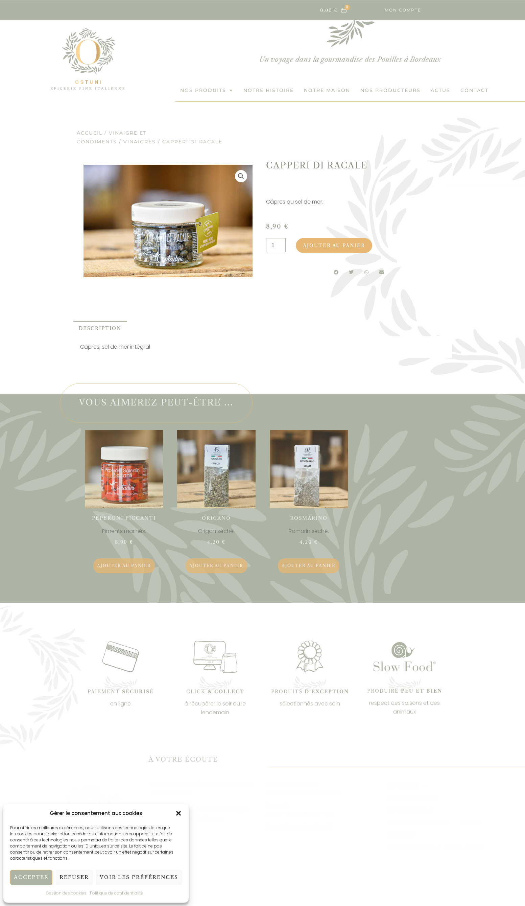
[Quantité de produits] (276, 245)
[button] (178, 813)
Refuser (74, 877)
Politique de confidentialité (116, 893)
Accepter (31, 877)
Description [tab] (100, 328)
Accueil (89, 133)
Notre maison (327, 90)
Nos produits (206, 90)
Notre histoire (268, 90)
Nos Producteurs (390, 90)
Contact (474, 90)
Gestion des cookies (66, 893)
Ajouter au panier (334, 245)
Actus (440, 90)
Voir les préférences (139, 877)
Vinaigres (139, 142)
